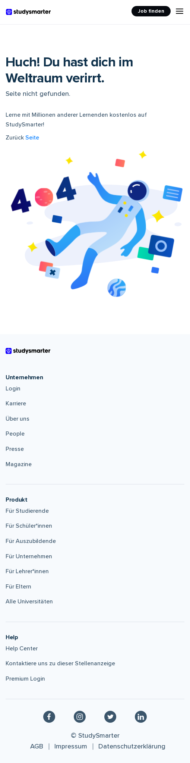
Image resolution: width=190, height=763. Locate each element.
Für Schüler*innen (29, 526)
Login (13, 388)
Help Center (22, 648)
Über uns (17, 419)
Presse (15, 449)
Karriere (16, 403)
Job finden (151, 11)
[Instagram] (80, 716)
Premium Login (25, 678)
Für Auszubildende (31, 541)
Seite (32, 137)
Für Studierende (27, 511)
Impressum (70, 746)
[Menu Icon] (179, 11)
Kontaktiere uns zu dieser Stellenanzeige (60, 663)
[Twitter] (110, 716)
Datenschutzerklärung (131, 746)
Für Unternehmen (29, 556)
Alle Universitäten (29, 601)
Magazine (19, 464)
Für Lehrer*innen (27, 571)
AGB (36, 746)
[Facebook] (49, 716)
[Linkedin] (141, 716)
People (15, 433)
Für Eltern (18, 586)
